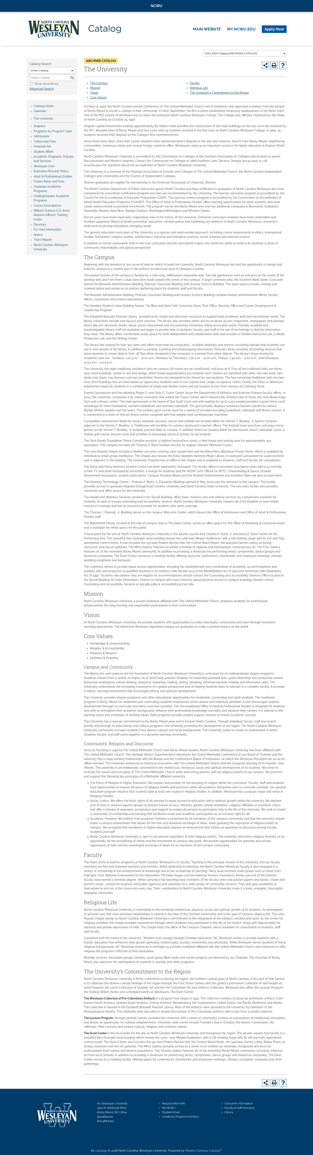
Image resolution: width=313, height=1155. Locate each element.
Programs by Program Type (53, 131)
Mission (95, 88)
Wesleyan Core (44, 166)
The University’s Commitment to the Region (219, 92)
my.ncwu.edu (241, 29)
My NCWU (168, 1107)
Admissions (41, 136)
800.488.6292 (105, 1121)
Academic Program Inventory (180, 1116)
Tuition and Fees (45, 141)
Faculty (195, 83)
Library (228, 1112)
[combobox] (244, 53)
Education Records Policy (51, 171)
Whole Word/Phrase (46, 83)
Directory (40, 224)
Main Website (207, 29)
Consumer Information (238, 1103)
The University (43, 118)
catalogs (101, 1150)
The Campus (99, 83)
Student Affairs (44, 151)
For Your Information (47, 229)
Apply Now (274, 29)
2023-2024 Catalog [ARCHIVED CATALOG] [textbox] (231, 53)
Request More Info (173, 1103)
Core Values (98, 97)
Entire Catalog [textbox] (39, 70)
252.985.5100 (105, 1116)
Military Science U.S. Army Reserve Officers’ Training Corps (52, 215)
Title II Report (43, 239)
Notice (38, 234)
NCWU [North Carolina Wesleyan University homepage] (156, 6)
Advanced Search (42, 88)
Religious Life (199, 88)
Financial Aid (42, 146)
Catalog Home (43, 106)
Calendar (40, 111)
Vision (94, 92)
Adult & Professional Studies (53, 176)
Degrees (39, 126)
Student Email (171, 1112)
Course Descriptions (47, 205)
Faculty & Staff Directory (239, 1107)
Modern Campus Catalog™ (203, 1150)
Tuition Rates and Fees (49, 181)
